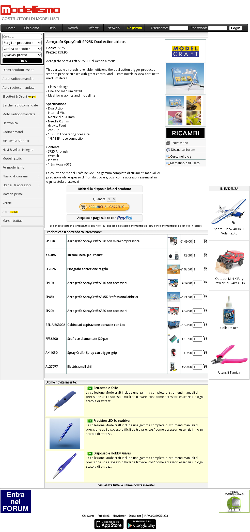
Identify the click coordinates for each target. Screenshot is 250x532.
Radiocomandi (21, 132)
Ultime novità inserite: (61, 382)
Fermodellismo (21, 167)
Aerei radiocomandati (21, 79)
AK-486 (50, 255)
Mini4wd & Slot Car (21, 141)
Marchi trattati (13, 220)
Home (10, 28)
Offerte (93, 28)
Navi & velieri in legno (21, 150)
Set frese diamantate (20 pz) (87, 339)
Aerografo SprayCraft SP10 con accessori (97, 283)
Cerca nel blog (178, 156)
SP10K (49, 283)
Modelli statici (21, 158)
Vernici (21, 203)
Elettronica (21, 123)
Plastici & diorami (21, 176)
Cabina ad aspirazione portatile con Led (96, 325)
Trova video (177, 143)
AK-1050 (51, 353)
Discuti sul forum (180, 150)
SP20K (49, 311)
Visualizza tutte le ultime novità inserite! (126, 485)
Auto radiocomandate (21, 87)
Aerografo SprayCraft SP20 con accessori (97, 311)
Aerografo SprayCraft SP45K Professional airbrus (102, 297)
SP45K (49, 297)
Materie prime (21, 194)
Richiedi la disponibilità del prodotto (104, 189)
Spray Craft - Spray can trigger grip (92, 353)
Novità (73, 28)
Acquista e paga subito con (104, 218)
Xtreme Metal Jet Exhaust (84, 255)
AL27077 (51, 366)
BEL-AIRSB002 (55, 325)
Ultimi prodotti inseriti (18, 70)
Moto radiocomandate (21, 114)
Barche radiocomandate (21, 105)
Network (113, 28)
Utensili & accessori (21, 185)
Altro (21, 212)
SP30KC (50, 241)
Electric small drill (79, 366)
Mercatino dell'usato (183, 163)
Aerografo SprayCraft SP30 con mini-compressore (103, 241)
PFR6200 (51, 339)
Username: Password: (196, 28)
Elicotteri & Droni (21, 96)
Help (52, 28)
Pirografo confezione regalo (87, 269)
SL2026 (50, 269)
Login (235, 28)
